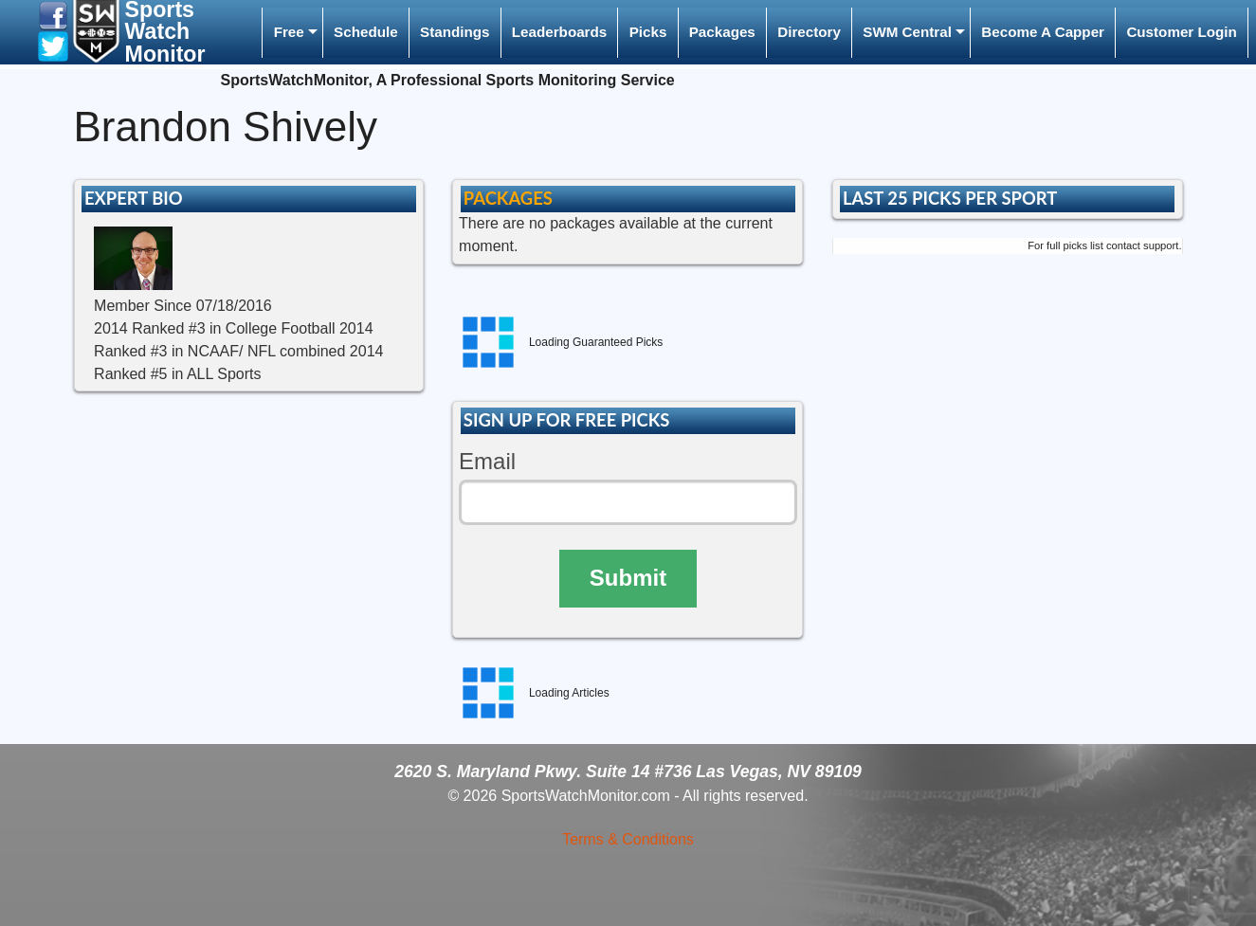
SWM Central (907, 32)
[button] (53, 15)
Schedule (366, 32)
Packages (722, 32)
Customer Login (1181, 32)
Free (289, 32)
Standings (454, 32)
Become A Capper (1042, 32)
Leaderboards (559, 32)
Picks (648, 32)
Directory (809, 32)
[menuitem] (292, 33)
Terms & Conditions (628, 839)
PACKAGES (508, 198)
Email (487, 461)
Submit (628, 577)
